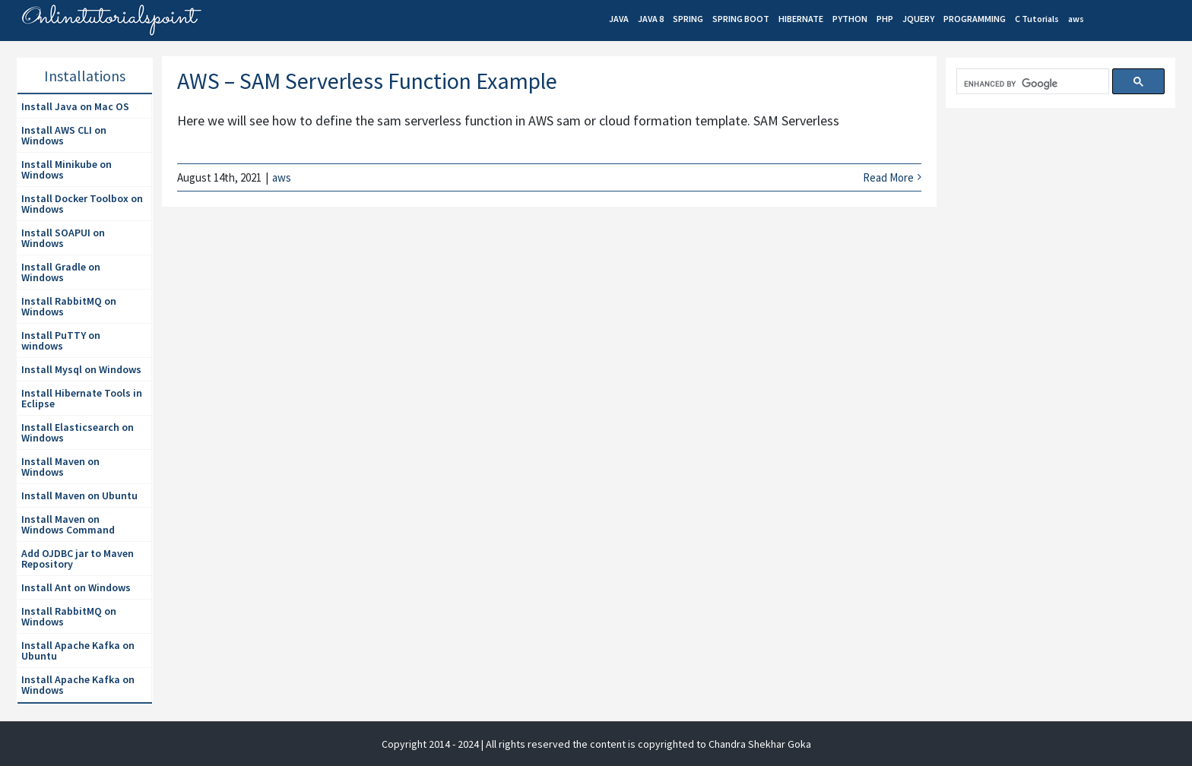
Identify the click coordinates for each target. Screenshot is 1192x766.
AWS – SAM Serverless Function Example (367, 80)
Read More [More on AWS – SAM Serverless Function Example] (888, 177)
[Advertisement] (1060, 237)
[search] (1031, 84)
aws (281, 177)
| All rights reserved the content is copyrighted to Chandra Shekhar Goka (646, 744)
